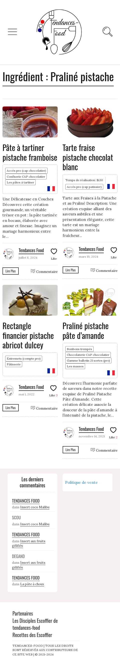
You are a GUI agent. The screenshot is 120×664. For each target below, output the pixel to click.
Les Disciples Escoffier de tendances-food (35, 624)
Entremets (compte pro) (24, 358)
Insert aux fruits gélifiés (28, 543)
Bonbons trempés (79, 349)
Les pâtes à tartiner (20, 182)
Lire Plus (10, 270)
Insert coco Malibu (34, 507)
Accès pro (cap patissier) (84, 187)
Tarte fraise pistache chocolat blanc (88, 156)
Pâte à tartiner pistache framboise (29, 152)
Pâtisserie (14, 364)
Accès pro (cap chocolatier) (26, 170)
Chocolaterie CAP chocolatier (88, 355)
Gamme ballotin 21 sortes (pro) (88, 360)
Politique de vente (81, 482)
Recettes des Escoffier (32, 635)
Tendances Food (31, 250)
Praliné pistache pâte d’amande (86, 330)
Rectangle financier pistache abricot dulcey (28, 335)
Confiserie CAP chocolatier (26, 176)
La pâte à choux (32, 584)
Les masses (75, 366)
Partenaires (22, 613)
